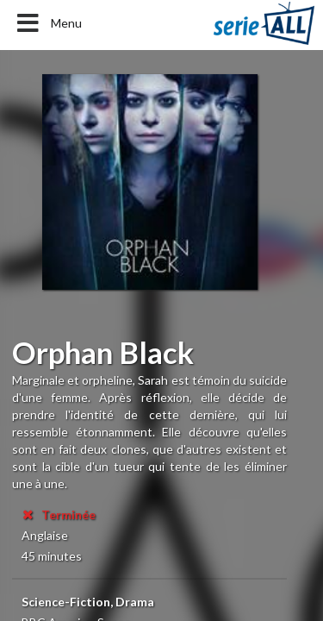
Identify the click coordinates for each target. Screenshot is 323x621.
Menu (48, 23)
